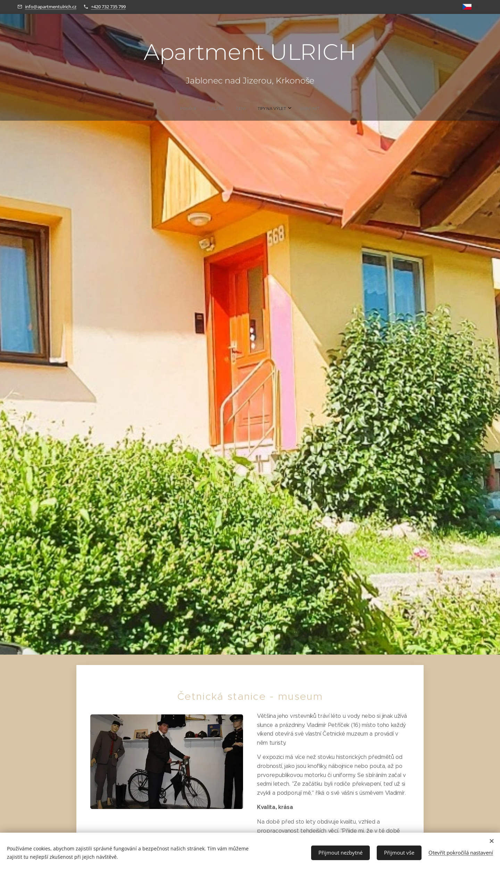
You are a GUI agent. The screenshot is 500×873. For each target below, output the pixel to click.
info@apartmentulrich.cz (50, 6)
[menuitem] (229, 108)
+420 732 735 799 (108, 6)
